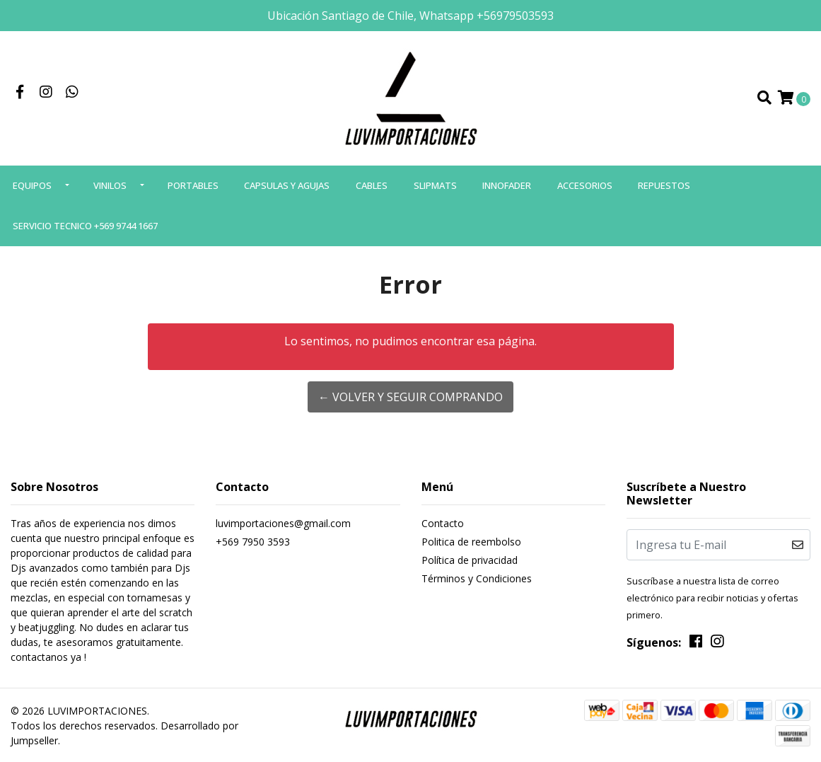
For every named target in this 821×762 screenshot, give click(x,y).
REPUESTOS (664, 185)
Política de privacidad (469, 560)
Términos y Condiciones (476, 578)
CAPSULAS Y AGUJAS (287, 185)
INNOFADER (506, 185)
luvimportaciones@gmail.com (283, 523)
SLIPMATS (435, 185)
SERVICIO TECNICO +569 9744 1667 (85, 225)
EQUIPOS (32, 185)
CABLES (372, 185)
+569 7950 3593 (253, 541)
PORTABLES (193, 185)
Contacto (442, 523)
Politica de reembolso (471, 541)
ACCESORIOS (584, 185)
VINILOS (110, 185)
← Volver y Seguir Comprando (410, 397)
